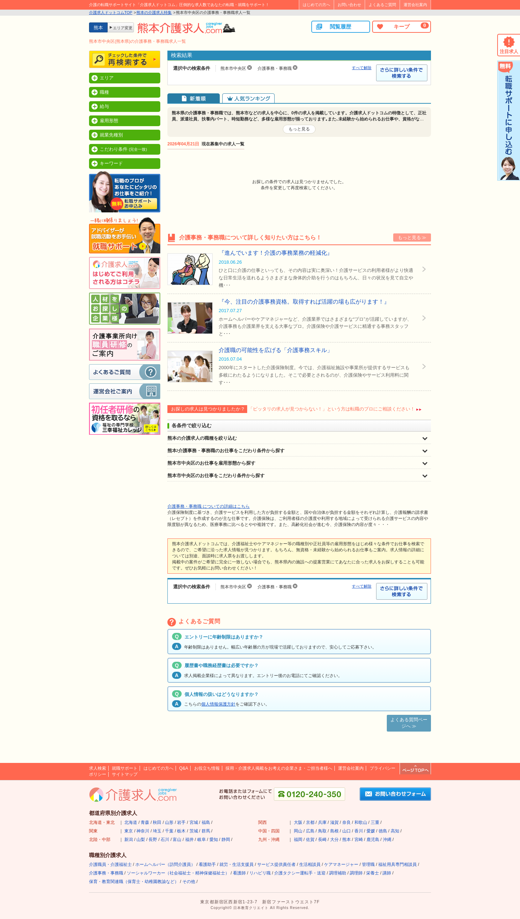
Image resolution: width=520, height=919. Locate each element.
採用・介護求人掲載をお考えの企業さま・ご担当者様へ (278, 768)
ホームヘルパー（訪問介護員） (165, 864)
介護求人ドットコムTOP (110, 12)
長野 (153, 839)
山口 (346, 830)
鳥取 (322, 830)
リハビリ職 (260, 873)
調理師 (356, 873)
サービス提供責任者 (276, 864)
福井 (189, 839)
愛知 (213, 839)
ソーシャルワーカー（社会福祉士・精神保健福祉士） (178, 873)
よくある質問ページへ (408, 723)
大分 (334, 839)
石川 (165, 839)
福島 (206, 822)
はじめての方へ (316, 4)
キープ (402, 26)
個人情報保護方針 (218, 704)
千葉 (169, 830)
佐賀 (310, 839)
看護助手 (207, 864)
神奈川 (142, 830)
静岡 (226, 839)
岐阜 (201, 839)
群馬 (206, 830)
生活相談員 (310, 864)
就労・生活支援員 (236, 864)
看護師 (239, 873)
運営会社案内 (415, 4)
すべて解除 (361, 68)
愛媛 (370, 830)
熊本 (346, 839)
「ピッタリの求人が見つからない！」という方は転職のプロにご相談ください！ (331, 409)
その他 (188, 881)
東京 (128, 830)
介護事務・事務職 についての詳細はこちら (208, 506)
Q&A (183, 768)
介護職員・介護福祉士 (110, 864)
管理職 (368, 864)
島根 (334, 830)
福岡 (298, 839)
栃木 (181, 830)
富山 (177, 839)
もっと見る (299, 129)
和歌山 (360, 822)
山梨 (140, 839)
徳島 (383, 830)
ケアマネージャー (341, 864)
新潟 (128, 839)
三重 (375, 822)
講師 (387, 873)
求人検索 (97, 768)
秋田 (157, 822)
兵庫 (322, 822)
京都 (310, 822)
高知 (395, 830)
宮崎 (358, 839)
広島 (310, 830)
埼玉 (157, 830)
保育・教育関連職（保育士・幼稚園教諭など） (134, 881)
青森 (145, 822)
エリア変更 (122, 28)
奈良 (346, 822)
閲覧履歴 (333, 26)
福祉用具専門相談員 (397, 864)
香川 (358, 830)
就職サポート (124, 768)
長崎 (322, 839)
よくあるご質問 (382, 4)
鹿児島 (372, 839)
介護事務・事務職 (106, 873)
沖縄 (387, 839)
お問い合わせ (349, 4)
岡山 (298, 830)
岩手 (181, 822)
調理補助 (337, 873)
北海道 (130, 822)
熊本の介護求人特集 (154, 12)
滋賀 (334, 822)
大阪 (298, 822)
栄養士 (372, 873)
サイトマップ (124, 774)
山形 (169, 822)
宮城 (193, 822)
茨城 (193, 830)
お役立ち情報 (207, 768)
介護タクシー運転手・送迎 (300, 873)
